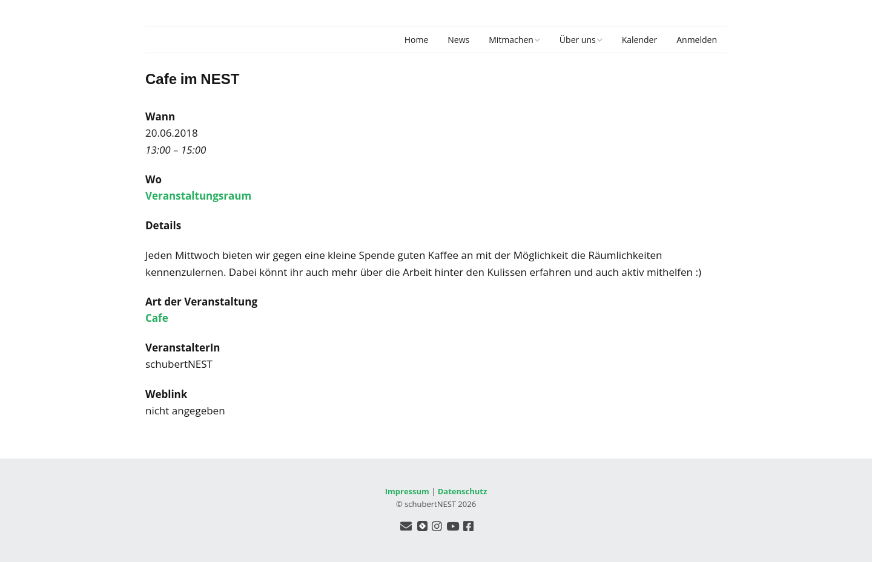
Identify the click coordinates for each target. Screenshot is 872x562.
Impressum (407, 491)
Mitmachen (511, 39)
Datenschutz (462, 491)
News (458, 39)
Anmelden (696, 39)
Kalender (639, 39)
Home (417, 39)
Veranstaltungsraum (198, 196)
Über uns (578, 39)
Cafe (156, 318)
